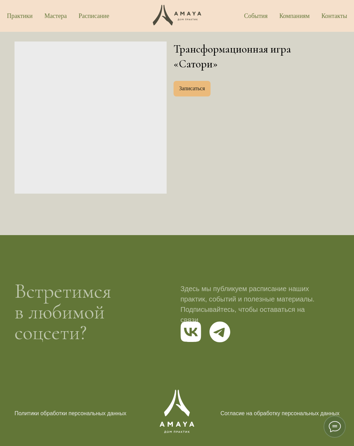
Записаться (192, 88)
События (256, 15)
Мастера (55, 15)
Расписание (93, 15)
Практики (19, 15)
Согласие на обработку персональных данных (280, 413)
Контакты (334, 15)
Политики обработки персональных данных (70, 413)
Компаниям (294, 15)
